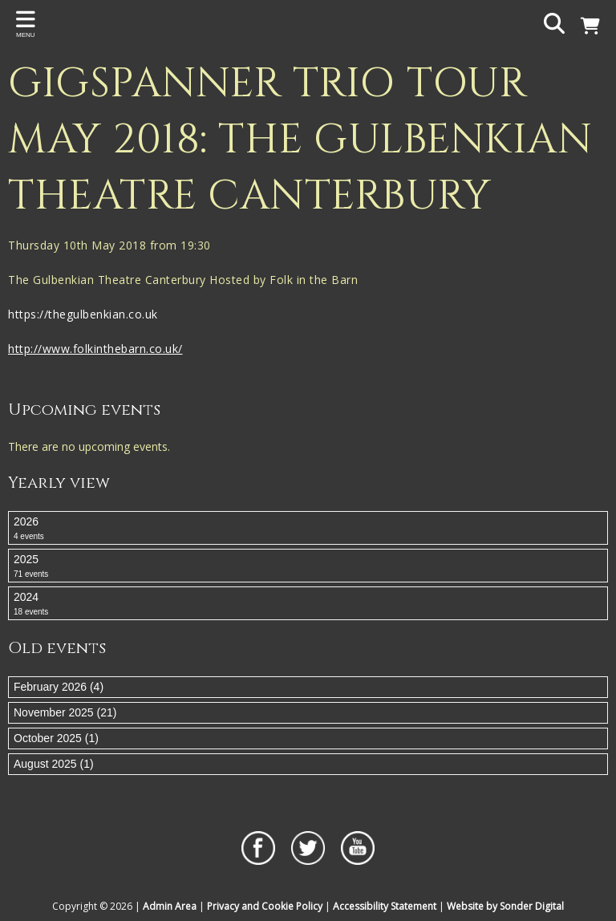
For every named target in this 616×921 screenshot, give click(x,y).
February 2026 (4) (58, 686)
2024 (308, 604)
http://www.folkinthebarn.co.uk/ (95, 348)
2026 (308, 528)
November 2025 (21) (65, 712)
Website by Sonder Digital (505, 906)
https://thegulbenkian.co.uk (84, 314)
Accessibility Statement (384, 906)
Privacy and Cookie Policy (264, 906)
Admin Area (170, 906)
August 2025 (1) (54, 763)
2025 (308, 566)
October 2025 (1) (56, 738)
